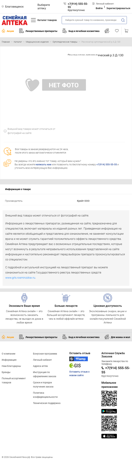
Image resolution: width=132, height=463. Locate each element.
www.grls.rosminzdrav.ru (20, 277)
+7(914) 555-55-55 (106, 164)
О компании (8, 353)
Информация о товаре (18, 189)
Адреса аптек (40, 366)
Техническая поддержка (46, 403)
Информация (9, 359)
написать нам (43, 164)
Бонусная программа (45, 353)
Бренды (6, 372)
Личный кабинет (42, 359)
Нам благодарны (11, 366)
